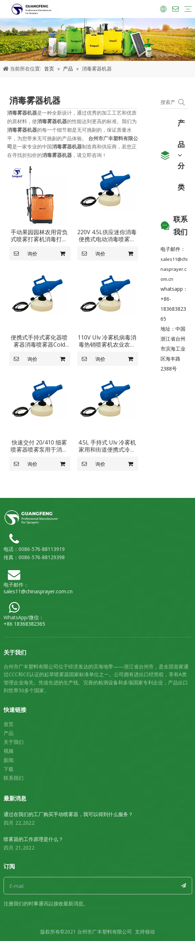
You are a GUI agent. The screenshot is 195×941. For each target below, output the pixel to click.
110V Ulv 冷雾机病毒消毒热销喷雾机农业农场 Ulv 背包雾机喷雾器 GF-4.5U (107, 341)
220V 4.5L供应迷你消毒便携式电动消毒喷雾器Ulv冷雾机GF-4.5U (107, 235)
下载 (9, 769)
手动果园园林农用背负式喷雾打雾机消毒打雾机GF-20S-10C (39, 235)
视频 (9, 750)
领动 (150, 931)
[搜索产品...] (167, 102)
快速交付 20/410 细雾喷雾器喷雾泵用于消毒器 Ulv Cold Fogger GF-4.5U (39, 446)
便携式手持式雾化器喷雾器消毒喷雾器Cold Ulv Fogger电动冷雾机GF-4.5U (39, 341)
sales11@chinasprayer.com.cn (174, 269)
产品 (9, 733)
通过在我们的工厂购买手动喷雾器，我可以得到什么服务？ (68, 814)
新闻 (9, 760)
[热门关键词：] (181, 102)
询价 (23, 253)
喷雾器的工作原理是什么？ (33, 839)
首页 (9, 724)
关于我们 (13, 741)
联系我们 (13, 777)
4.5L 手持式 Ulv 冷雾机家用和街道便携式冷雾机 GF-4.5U (107, 446)
